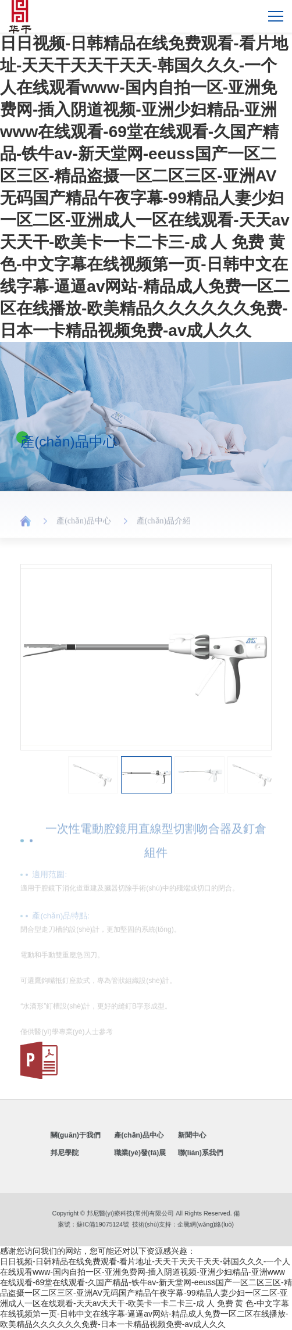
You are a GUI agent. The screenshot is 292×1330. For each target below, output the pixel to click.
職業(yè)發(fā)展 (142, 1150)
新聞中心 (176, 1139)
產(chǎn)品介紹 (164, 525)
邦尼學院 (92, 1150)
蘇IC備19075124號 (117, 1223)
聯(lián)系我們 (182, 1150)
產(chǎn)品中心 (83, 525)
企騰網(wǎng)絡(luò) (185, 1223)
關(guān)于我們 (99, 1139)
